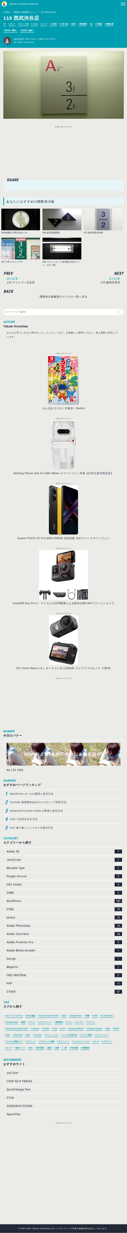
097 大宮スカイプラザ (12, 262)
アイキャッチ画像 (47, 1042)
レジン (69, 1022)
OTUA (10, 1098)
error (63, 1029)
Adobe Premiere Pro (64, 942)
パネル (35, 24)
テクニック (31, 1042)
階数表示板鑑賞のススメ (25, 12)
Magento (64, 967)
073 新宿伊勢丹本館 (93, 232)
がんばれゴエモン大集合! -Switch (63, 408)
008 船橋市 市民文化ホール (14, 232)
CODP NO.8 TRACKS (19, 1081)
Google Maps (12, 1022)
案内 (74, 24)
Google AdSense (76, 1029)
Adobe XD (64, 852)
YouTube (38, 1035)
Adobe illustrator (64, 934)
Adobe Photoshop (64, 926)
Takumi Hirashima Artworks (24, 4)
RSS (8, 1035)
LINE (95, 1016)
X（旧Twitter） (108, 1016)
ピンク (44, 24)
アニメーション (52, 1035)
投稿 (57, 1048)
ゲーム (32, 1022)
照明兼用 (83, 24)
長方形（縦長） (27, 30)
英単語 (99, 24)
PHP (64, 984)
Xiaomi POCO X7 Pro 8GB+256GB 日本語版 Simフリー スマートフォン (63, 538)
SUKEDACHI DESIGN (19, 1106)
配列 (50, 1048)
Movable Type (64, 868)
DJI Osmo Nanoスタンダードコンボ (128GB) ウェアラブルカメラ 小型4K (63, 668)
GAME (64, 893)
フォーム (91, 1022)
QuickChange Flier (19, 1089)
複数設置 (109, 24)
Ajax (64, 1016)
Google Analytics (95, 1029)
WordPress (64, 901)
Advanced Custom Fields (17, 1029)
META (116, 1029)
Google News (76, 1016)
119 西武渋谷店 (48, 12)
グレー (12, 24)
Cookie (46, 1029)
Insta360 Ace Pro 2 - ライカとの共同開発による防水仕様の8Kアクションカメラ (63, 603)
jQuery (64, 918)
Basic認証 (31, 1016)
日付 (31, 1048)
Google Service (64, 876)
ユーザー (80, 1022)
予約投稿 (74, 1048)
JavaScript (64, 860)
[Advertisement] (37, 152)
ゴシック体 (23, 24)
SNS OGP (18, 1035)
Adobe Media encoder (64, 951)
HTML (64, 909)
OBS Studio (64, 885)
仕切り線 (64, 24)
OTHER (64, 992)
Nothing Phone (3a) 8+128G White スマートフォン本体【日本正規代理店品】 (63, 473)
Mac (108, 1029)
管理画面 (85, 1048)
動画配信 (59, 1022)
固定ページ (20, 1048)
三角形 (54, 24)
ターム (96, 1042)
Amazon (35, 1029)
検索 (87, 1016)
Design (64, 959)
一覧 (65, 1048)
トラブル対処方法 (70, 1035)
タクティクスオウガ (14, 1016)
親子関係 (40, 1048)
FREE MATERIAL (64, 975)
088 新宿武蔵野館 (51, 232)
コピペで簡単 (86, 1035)
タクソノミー (64, 1042)
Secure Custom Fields (49, 1016)
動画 (23, 1022)
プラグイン (107, 1042)
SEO (28, 1035)
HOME (6, 12)
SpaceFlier (14, 1114)
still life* (13, 1073)
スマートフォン (102, 1035)
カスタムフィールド (81, 1042)
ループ (9, 1048)
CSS (55, 1029)
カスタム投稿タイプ (14, 1042)
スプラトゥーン (45, 1022)
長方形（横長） (11, 30)
